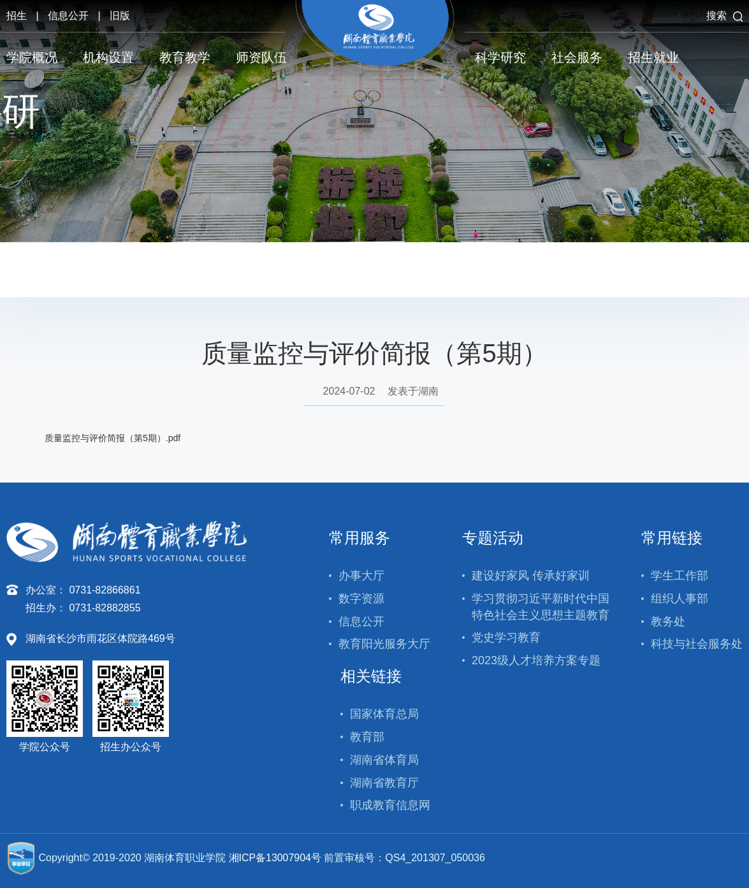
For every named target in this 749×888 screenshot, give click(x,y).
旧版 (120, 15)
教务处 (668, 621)
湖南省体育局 (384, 759)
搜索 (724, 15)
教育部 (367, 737)
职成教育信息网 (390, 805)
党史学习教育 (506, 637)
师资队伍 (261, 57)
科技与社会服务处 (697, 643)
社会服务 (576, 57)
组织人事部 (679, 598)
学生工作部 (679, 575)
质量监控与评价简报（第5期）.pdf (112, 438)
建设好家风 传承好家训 (531, 575)
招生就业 (653, 57)
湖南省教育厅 (384, 782)
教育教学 (184, 57)
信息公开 (68, 15)
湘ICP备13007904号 (275, 857)
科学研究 (500, 57)
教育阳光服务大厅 (384, 643)
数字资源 (361, 598)
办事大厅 (361, 575)
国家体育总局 (384, 714)
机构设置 (108, 57)
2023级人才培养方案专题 (536, 660)
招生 (16, 15)
